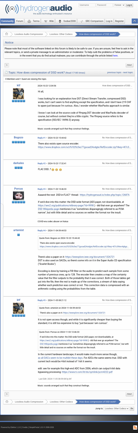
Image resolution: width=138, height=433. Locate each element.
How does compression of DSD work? (97, 34)
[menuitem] (129, 65)
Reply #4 (42, 230)
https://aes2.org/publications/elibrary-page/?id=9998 (66, 205)
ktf (18, 85)
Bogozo (18, 137)
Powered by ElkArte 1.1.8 (10, 427)
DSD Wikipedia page (48, 209)
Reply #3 (42, 189)
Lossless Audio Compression (29, 34)
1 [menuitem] (6, 65)
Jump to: (99, 408)
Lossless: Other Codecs (60, 34)
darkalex (18, 163)
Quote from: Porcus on (59, 332)
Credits (25, 427)
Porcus (18, 188)
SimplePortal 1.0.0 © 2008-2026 (41, 427)
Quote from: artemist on (60, 308)
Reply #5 (42, 300)
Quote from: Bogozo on (59, 238)
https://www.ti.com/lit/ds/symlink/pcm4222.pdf (87, 372)
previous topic (114, 72)
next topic (128, 72)
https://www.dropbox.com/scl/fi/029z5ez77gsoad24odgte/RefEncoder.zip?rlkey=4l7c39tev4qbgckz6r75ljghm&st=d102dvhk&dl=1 (84, 147)
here (115, 55)
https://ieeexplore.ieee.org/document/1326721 (90, 257)
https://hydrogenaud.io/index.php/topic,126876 (105, 194)
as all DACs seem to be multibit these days (60, 357)
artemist (18, 230)
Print (129, 65)
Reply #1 (42, 138)
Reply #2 (42, 163)
